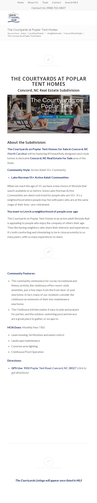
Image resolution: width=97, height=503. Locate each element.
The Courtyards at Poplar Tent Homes (32, 30)
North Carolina (17, 153)
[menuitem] (21, 2)
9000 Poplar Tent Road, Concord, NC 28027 (50, 368)
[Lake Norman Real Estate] (40, 18)
